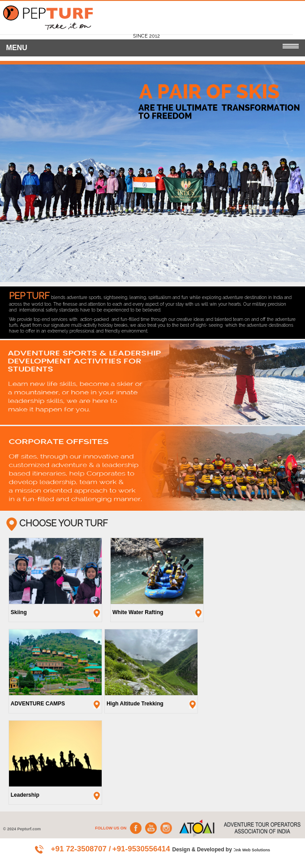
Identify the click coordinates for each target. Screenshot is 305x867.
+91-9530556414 (142, 849)
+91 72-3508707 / (81, 849)
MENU (152, 47)
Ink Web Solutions (252, 850)
